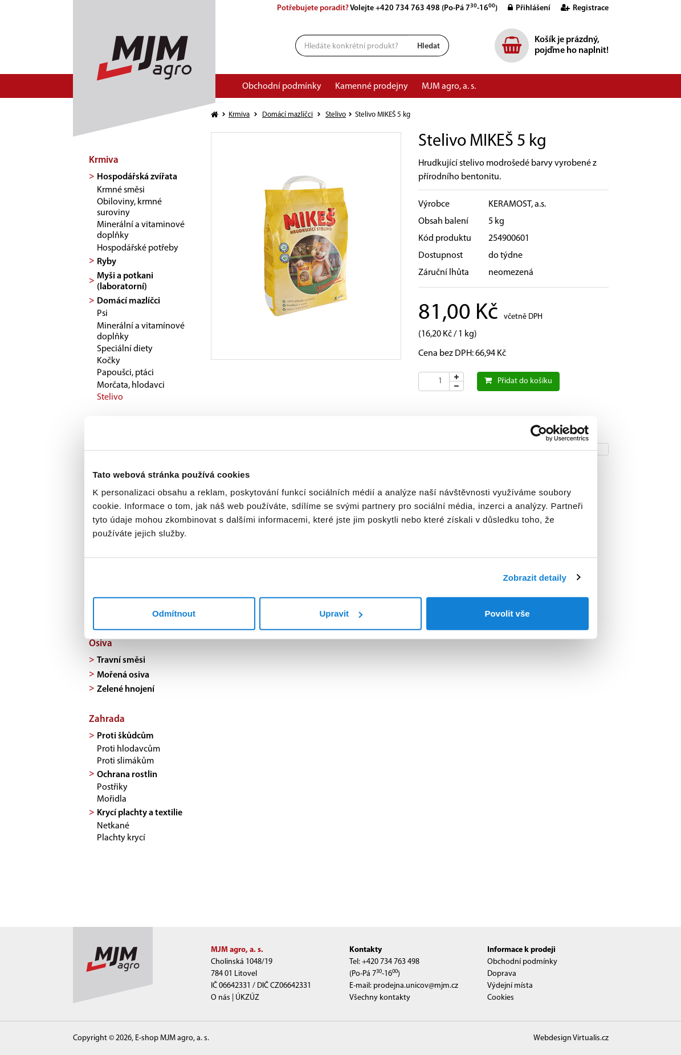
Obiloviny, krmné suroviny (129, 207)
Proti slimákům (125, 761)
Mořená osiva (123, 675)
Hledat (428, 46)
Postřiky (112, 787)
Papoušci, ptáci (125, 372)
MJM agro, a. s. (449, 86)
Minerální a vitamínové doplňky (141, 332)
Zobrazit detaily (534, 577)
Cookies (500, 998)
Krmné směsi (121, 190)
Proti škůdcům (125, 736)
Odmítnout (173, 613)
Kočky (108, 361)
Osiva (100, 643)
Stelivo (110, 397)
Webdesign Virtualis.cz (571, 1038)
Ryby (106, 261)
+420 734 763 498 (408, 8)
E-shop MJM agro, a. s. (172, 1038)
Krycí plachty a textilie (139, 813)
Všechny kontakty (379, 998)
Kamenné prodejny (371, 86)
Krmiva (104, 160)
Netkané (113, 826)
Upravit (340, 613)
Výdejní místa (510, 986)
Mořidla (112, 799)
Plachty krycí (121, 838)
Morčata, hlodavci (131, 385)
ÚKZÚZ (247, 998)
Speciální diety (125, 349)
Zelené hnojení (125, 689)
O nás (220, 998)
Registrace (580, 8)
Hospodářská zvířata (137, 177)
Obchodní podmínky (281, 86)
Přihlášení (524, 8)
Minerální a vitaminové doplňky (141, 230)
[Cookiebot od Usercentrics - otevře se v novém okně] (539, 432)
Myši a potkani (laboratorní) (125, 282)
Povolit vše (506, 613)
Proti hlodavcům (128, 749)
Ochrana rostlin (127, 774)
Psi (102, 313)
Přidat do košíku (518, 380)
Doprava (501, 974)
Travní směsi (121, 660)
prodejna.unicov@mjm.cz (415, 986)
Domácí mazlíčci (128, 301)
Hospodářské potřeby (137, 248)
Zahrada (107, 719)
